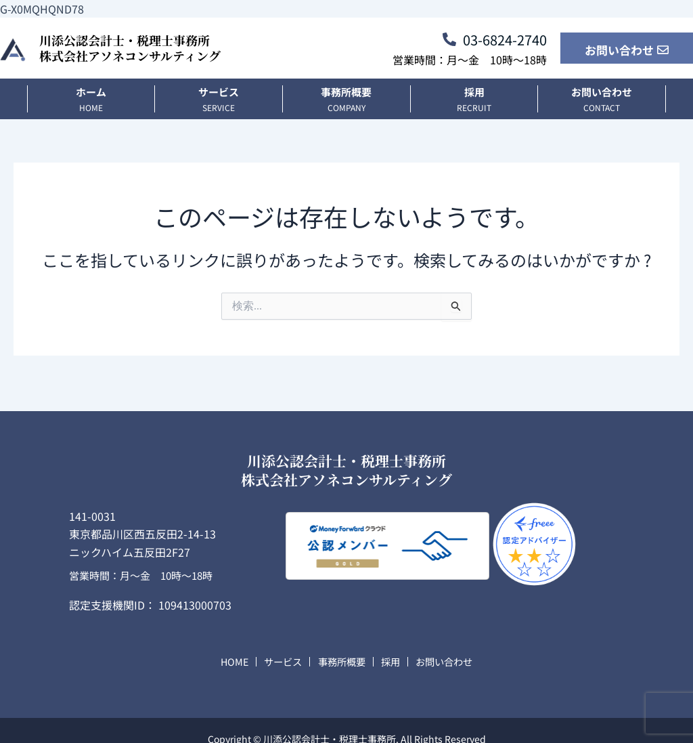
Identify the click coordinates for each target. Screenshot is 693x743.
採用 (474, 92)
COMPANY (346, 107)
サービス (218, 92)
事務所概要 (346, 92)
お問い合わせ (601, 92)
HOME (91, 107)
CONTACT (601, 107)
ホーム (91, 92)
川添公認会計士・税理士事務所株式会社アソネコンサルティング (130, 47)
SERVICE (218, 107)
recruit (474, 107)
